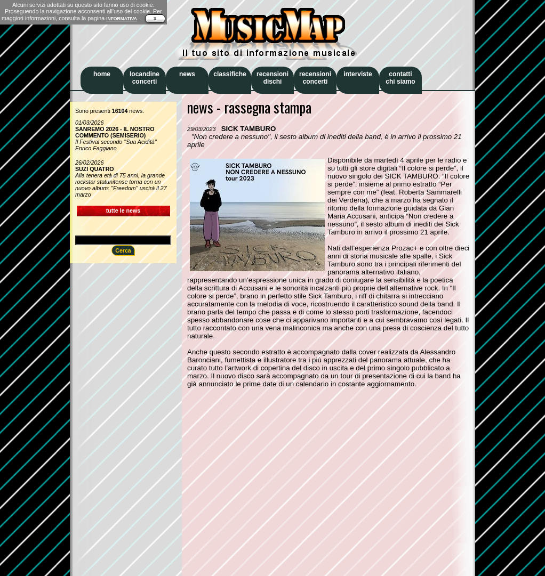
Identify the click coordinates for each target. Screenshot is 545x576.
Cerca (123, 250)
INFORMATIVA (121, 18)
